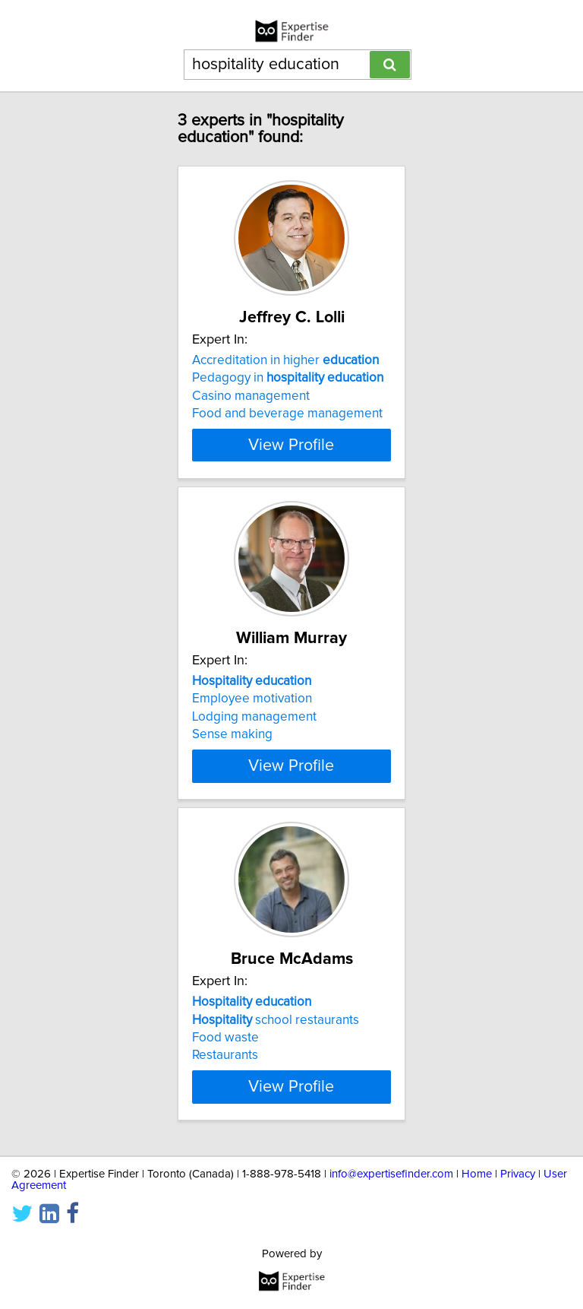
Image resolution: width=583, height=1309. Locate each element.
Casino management (251, 396)
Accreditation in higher (285, 360)
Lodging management (254, 717)
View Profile (291, 444)
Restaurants (225, 1055)
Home (477, 1174)
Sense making (232, 734)
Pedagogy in (287, 378)
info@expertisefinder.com (391, 1174)
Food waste (225, 1037)
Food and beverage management (287, 413)
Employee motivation (252, 698)
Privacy (517, 1174)
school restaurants (275, 1019)
